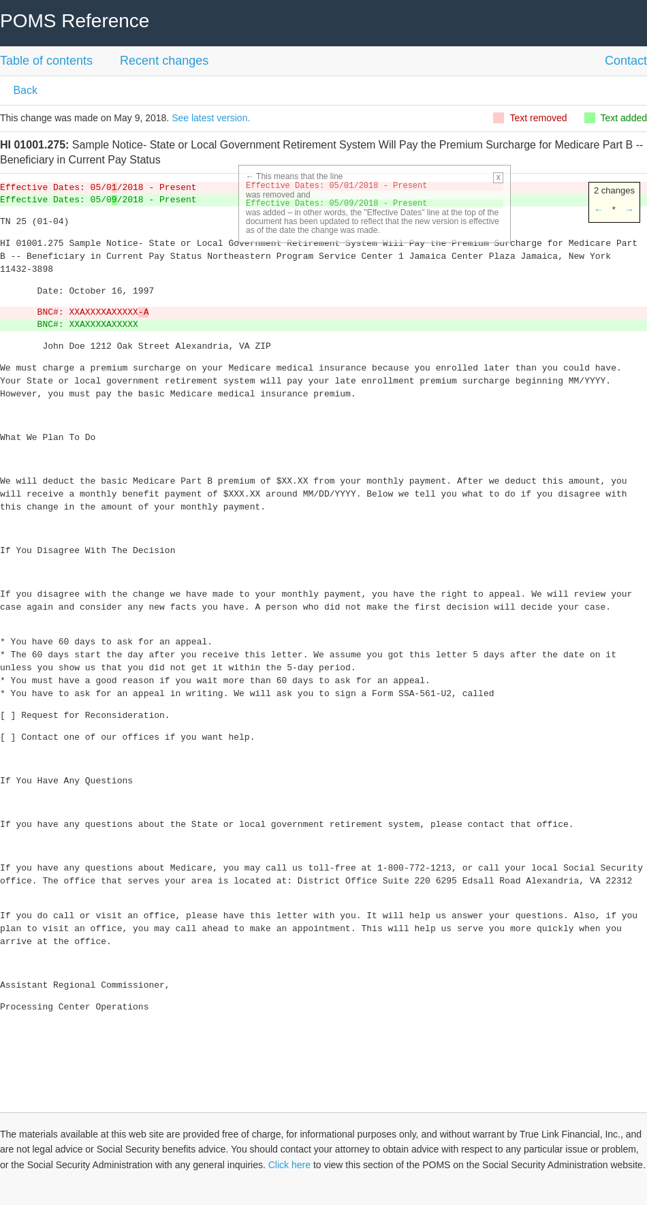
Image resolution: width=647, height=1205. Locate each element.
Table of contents (46, 60)
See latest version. (211, 117)
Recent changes (164, 60)
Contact (626, 60)
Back (23, 90)
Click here (289, 1164)
